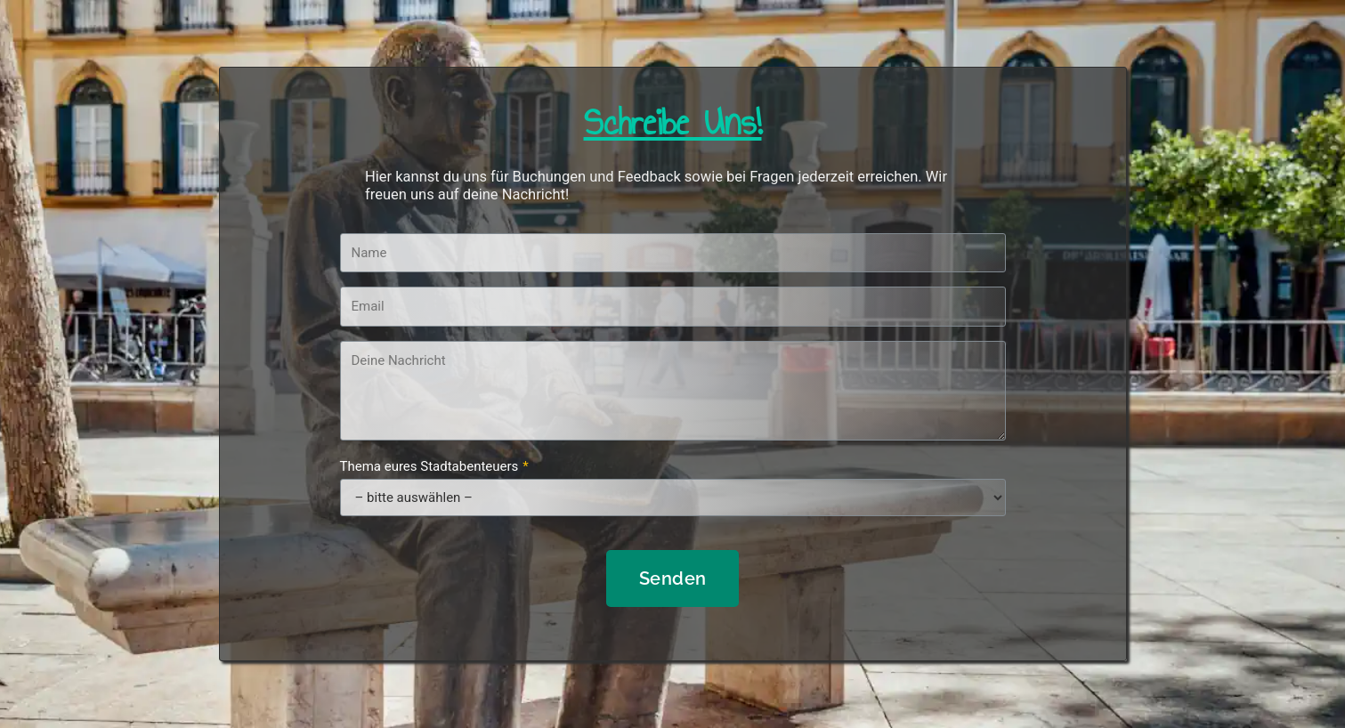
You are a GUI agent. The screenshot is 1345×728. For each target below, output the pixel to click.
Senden (673, 578)
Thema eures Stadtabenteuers (434, 466)
